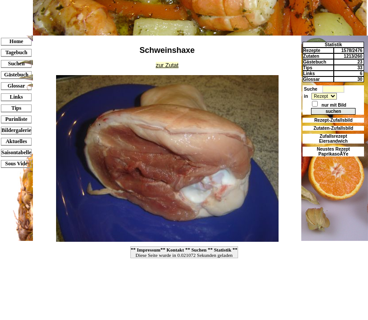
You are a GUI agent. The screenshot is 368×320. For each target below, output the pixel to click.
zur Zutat (167, 65)
